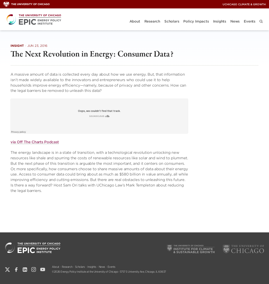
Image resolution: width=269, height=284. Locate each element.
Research (152, 21)
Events (249, 21)
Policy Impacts (196, 21)
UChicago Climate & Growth (244, 4)
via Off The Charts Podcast (35, 142)
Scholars (171, 21)
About (134, 21)
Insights (219, 21)
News (235, 21)
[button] (261, 21)
